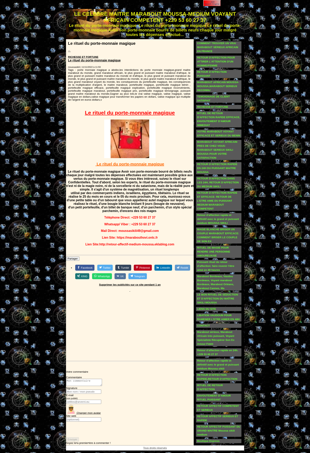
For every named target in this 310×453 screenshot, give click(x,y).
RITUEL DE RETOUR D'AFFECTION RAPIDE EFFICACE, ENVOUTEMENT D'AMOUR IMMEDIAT (218, 119)
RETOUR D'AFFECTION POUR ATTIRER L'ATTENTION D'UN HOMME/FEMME (216, 61)
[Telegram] (137, 276)
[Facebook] (84, 268)
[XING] (82, 276)
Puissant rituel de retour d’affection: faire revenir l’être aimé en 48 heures (215, 266)
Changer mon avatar (83, 414)
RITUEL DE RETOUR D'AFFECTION (210, 387)
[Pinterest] (143, 268)
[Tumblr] (123, 268)
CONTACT (203, 325)
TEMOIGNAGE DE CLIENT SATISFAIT (213, 98)
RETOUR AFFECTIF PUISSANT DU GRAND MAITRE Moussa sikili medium (218, 430)
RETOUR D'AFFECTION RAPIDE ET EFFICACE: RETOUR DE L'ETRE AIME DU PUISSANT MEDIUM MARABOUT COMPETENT (217, 200)
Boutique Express (208, 440)
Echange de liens (14, 5)
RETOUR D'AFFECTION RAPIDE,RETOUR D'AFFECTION (217, 376)
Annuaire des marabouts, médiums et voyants (55, 5)
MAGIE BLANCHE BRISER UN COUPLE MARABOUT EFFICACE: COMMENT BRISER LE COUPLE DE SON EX (218, 235)
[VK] (120, 276)
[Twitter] (105, 268)
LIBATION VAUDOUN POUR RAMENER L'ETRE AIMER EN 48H (218, 317)
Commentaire (74, 377)
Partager (73, 258)
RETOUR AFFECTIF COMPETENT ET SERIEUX (218, 407)
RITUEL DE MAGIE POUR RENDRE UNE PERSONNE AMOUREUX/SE (213, 251)
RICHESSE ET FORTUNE (83, 56)
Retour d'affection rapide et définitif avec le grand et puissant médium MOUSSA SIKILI (218, 219)
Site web (71, 417)
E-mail (72, 398)
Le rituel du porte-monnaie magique (94, 60)
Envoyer (72, 440)
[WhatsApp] (102, 276)
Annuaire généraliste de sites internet (175, 5)
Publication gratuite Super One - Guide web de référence (117, 5)
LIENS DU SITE (206, 308)
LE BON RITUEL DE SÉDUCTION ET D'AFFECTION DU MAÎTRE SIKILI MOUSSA (217, 298)
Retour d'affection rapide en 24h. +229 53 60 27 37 (217, 352)
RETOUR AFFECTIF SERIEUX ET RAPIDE (217, 418)
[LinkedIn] (163, 268)
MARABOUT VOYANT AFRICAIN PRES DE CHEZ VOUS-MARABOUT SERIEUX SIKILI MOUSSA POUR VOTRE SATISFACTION (217, 149)
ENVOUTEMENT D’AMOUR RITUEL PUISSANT (214, 397)
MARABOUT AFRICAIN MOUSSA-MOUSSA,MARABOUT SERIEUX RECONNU (218, 86)
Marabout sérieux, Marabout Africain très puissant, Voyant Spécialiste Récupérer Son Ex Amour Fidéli (215, 338)
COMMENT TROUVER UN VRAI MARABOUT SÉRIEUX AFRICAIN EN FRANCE (217, 47)
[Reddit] (182, 268)
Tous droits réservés (155, 448)
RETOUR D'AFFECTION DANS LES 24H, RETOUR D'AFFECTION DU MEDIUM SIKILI (218, 182)
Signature (71, 389)
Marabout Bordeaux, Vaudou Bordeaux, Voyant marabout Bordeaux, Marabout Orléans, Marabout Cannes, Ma (215, 282)
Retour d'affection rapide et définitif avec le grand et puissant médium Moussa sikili (218, 364)
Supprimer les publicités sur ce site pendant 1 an (130, 284)
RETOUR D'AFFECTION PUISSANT (212, 73)
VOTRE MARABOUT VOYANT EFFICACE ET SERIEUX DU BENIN (218, 133)
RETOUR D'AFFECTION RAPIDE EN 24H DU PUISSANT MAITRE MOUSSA (217, 168)
